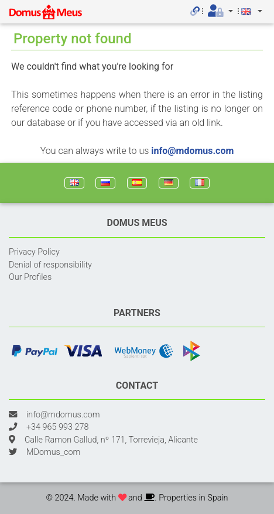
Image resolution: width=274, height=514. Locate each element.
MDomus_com (53, 452)
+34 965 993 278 (57, 427)
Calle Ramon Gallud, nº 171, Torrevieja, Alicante (111, 440)
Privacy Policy (34, 252)
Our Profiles (30, 277)
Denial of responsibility (50, 265)
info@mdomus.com (192, 150)
